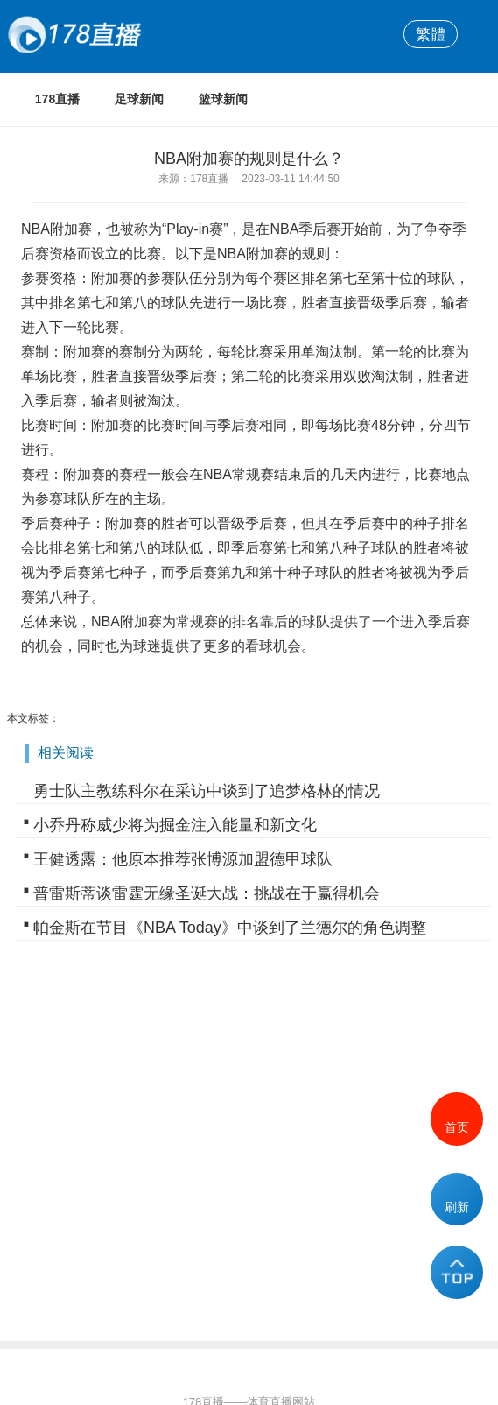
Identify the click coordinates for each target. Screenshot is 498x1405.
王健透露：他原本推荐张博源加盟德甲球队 (183, 859)
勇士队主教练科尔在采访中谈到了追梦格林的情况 (206, 791)
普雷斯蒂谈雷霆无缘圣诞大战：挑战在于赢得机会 (206, 893)
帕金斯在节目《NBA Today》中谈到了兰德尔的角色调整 (229, 927)
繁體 (430, 34)
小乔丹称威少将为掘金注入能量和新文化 (175, 825)
